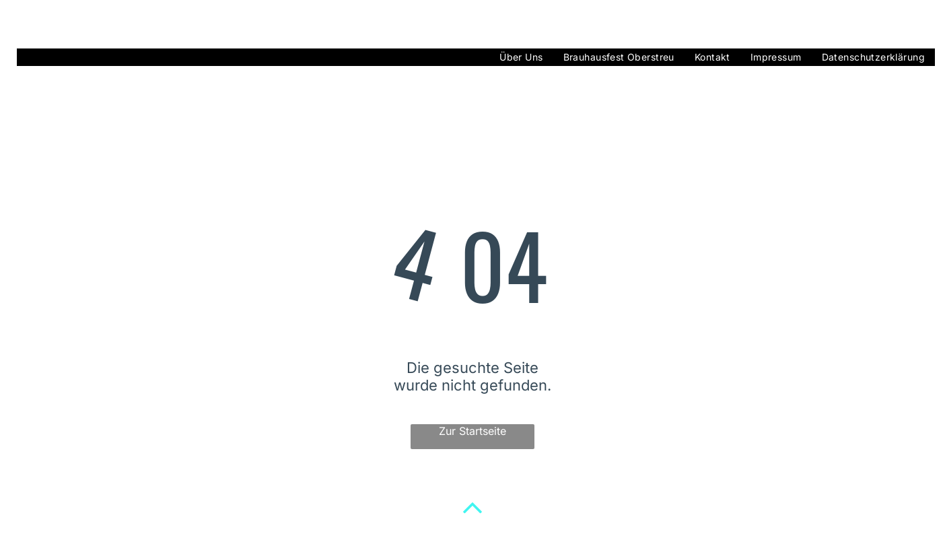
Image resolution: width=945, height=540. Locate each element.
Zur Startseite (472, 431)
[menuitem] (521, 57)
